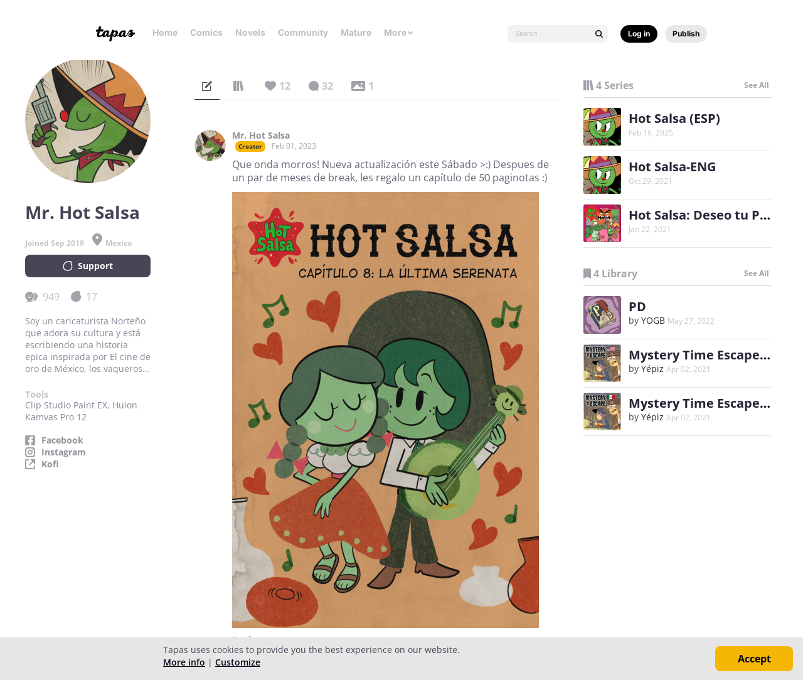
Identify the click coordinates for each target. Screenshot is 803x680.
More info (184, 662)
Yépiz (652, 369)
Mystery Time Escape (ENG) (713, 354)
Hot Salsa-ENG (672, 166)
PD (637, 306)
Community (303, 32)
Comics (206, 32)
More (399, 32)
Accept (754, 659)
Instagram (63, 452)
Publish (686, 33)
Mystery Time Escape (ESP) (711, 403)
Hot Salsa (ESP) (674, 118)
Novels (250, 32)
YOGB (653, 320)
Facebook (62, 440)
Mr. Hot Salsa (261, 135)
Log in (639, 33)
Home (165, 32)
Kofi (50, 464)
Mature (356, 32)
